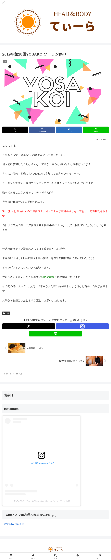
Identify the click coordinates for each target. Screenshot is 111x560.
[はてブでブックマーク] (69, 130)
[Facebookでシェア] (42, 130)
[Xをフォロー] (28, 326)
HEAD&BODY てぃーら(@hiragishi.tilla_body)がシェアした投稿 (41, 501)
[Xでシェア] (15, 130)
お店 (6, 313)
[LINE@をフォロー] (55, 333)
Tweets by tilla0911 (13, 524)
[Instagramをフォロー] (82, 326)
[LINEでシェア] (96, 130)
